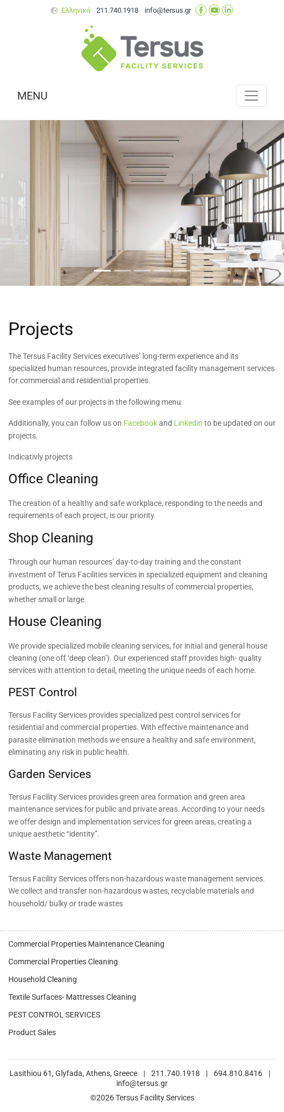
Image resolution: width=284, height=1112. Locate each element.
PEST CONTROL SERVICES (54, 1015)
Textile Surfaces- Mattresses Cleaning (72, 997)
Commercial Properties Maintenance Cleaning (86, 944)
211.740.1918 (117, 10)
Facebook (140, 423)
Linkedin (188, 423)
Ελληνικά (75, 10)
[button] (21, 203)
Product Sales (32, 1032)
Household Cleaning (42, 979)
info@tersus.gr (167, 10)
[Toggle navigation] (251, 96)
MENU (32, 95)
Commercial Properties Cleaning (63, 962)
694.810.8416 (238, 1073)
